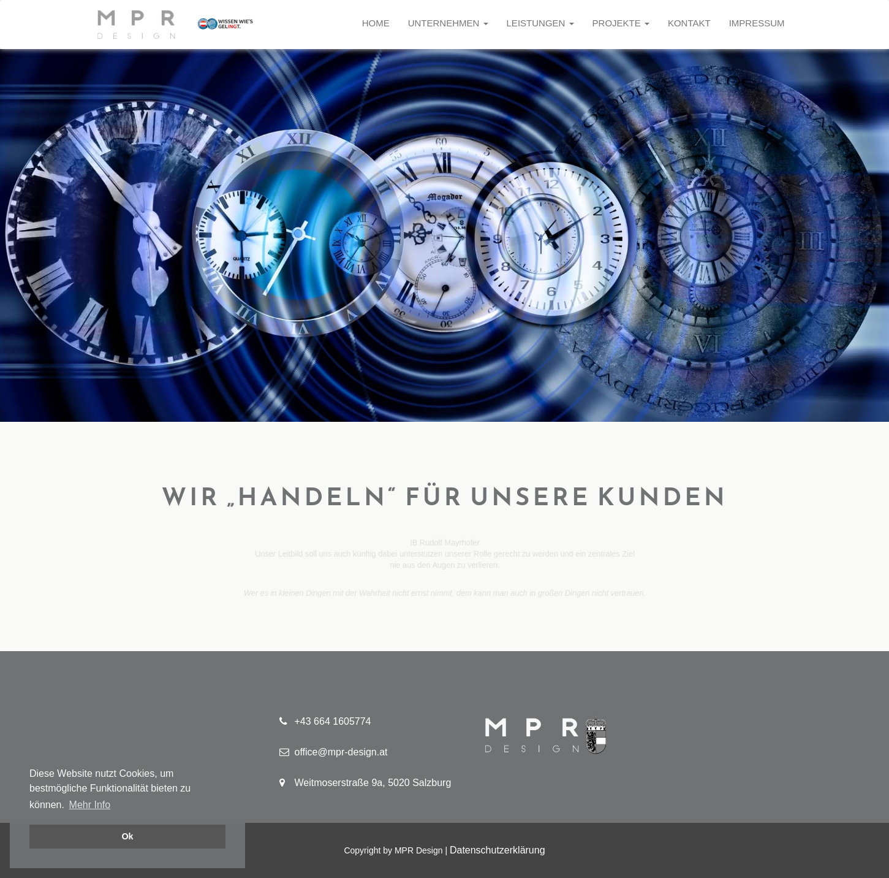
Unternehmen (448, 23)
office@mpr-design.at (333, 752)
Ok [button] (127, 836)
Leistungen (540, 23)
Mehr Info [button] (90, 805)
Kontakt (689, 23)
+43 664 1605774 (325, 721)
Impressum (757, 23)
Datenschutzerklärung (497, 850)
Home (376, 23)
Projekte (620, 23)
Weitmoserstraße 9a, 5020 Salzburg (365, 782)
